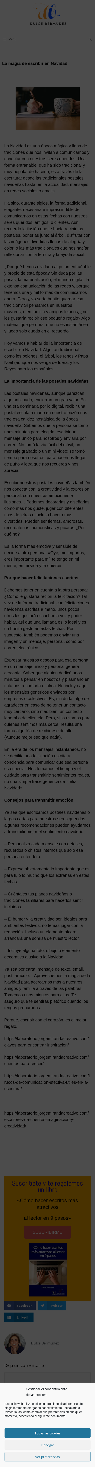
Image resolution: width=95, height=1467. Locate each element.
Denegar (47, 1445)
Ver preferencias (47, 1457)
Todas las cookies (47, 1433)
